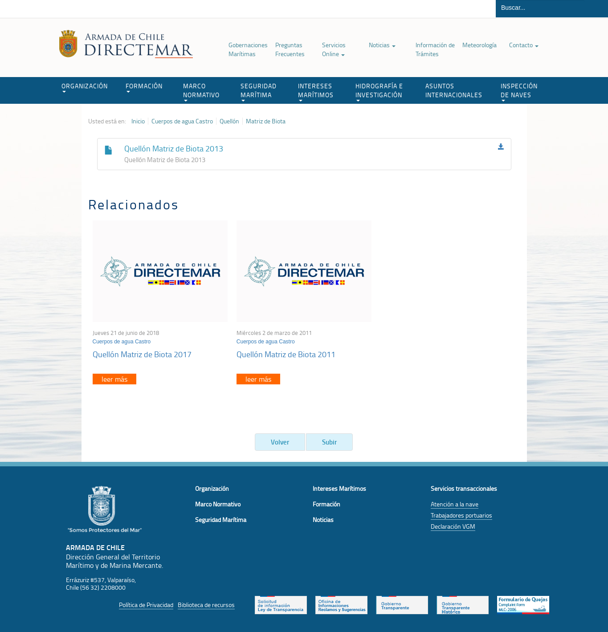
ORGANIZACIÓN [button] (84, 87)
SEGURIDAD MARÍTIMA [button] (259, 92)
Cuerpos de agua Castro (182, 121)
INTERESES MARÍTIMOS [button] (316, 92)
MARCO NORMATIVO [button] (201, 92)
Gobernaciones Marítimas (248, 49)
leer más (114, 379)
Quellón (229, 121)
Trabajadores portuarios (461, 515)
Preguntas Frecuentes (290, 49)
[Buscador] (540, 7)
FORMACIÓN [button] (144, 87)
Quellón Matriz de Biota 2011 (286, 354)
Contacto (524, 45)
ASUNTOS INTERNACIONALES (453, 90)
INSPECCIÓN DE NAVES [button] (519, 92)
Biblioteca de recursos (206, 604)
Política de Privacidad (146, 604)
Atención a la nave (454, 504)
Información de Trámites (435, 49)
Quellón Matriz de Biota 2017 (142, 354)
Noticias (382, 45)
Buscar (596, 8)
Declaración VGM (453, 526)
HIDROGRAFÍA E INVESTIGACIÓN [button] (379, 92)
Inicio (138, 121)
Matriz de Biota (266, 121)
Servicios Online (334, 49)
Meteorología (479, 45)
